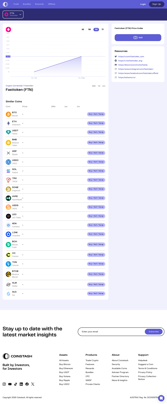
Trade (16, 4)
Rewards (39, 4)
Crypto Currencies (14, 86)
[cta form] (121, 332)
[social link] (4, 384)
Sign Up (156, 4)
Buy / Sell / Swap (96, 114)
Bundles (27, 4)
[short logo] (5, 4)
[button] (161, 398)
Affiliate (51, 4)
